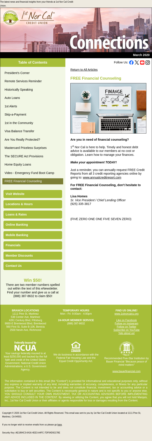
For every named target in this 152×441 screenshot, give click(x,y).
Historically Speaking (19, 89)
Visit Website (15, 194)
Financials (13, 245)
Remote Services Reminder (23, 81)
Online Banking (17, 224)
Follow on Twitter (126, 326)
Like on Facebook (126, 320)
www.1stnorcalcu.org (126, 313)
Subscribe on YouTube (126, 330)
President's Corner (17, 73)
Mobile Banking (17, 235)
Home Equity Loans (18, 164)
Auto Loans (12, 98)
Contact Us (14, 265)
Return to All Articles (83, 69)
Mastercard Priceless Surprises (26, 148)
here (60, 424)
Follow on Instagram (126, 323)
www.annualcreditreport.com (102, 177)
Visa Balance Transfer (19, 131)
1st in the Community (19, 123)
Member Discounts (19, 255)
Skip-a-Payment (15, 114)
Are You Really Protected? (22, 139)
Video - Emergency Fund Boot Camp (29, 173)
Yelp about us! (126, 333)
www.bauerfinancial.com (126, 371)
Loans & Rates (16, 214)
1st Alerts (11, 106)
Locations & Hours (19, 204)
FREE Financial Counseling (23, 181)
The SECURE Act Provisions (24, 156)
